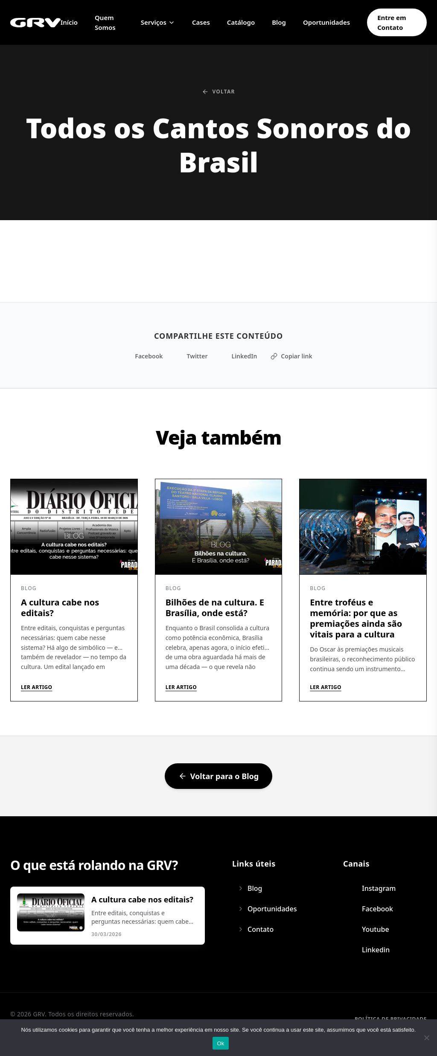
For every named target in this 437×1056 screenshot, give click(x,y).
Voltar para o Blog (218, 776)
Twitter (192, 356)
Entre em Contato (391, 22)
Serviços (158, 22)
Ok (220, 1043)
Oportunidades (326, 22)
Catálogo (241, 22)
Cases (201, 22)
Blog (279, 22)
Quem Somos (105, 22)
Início (69, 22)
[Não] (426, 1037)
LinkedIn (239, 356)
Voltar (218, 91)
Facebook (144, 356)
